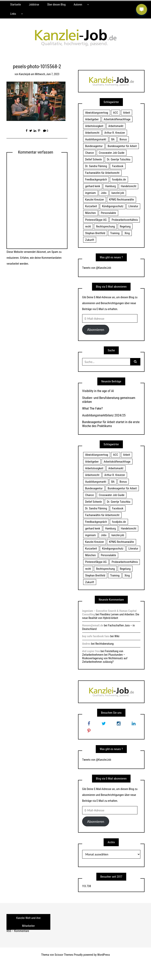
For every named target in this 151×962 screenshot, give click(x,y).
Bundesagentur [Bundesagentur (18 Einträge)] (94, 146)
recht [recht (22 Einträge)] (88, 226)
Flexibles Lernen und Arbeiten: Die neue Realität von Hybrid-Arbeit (110, 616)
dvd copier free (91, 651)
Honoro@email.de (92, 625)
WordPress (103, 954)
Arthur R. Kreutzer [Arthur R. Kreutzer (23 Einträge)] (114, 132)
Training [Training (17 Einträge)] (115, 233)
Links (13, 13)
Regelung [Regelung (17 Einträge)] (125, 226)
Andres (86, 643)
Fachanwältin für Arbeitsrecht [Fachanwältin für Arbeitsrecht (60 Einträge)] (102, 173)
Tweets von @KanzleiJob (96, 268)
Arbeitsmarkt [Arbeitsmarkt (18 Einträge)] (115, 126)
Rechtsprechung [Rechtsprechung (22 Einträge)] (105, 226)
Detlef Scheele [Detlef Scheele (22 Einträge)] (93, 159)
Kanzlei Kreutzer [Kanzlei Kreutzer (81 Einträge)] (94, 199)
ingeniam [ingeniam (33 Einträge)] (90, 193)
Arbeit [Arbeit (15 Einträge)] (126, 112)
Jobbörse (34, 4)
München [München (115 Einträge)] (90, 213)
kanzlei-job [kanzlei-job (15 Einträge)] (117, 193)
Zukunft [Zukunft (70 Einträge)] (89, 240)
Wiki (116, 636)
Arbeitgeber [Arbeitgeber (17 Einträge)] (92, 119)
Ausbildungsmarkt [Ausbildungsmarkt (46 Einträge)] (95, 139)
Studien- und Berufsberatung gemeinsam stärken (108, 400)
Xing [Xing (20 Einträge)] (127, 233)
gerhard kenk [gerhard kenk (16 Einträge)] (92, 186)
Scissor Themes (64, 954)
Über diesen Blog (56, 4)
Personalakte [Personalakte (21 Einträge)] (108, 213)
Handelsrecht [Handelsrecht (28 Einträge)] (128, 186)
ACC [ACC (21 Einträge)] (115, 112)
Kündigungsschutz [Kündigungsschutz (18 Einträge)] (112, 206)
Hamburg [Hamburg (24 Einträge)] (110, 186)
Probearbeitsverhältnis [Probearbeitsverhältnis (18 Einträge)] (125, 220)
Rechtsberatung (104, 643)
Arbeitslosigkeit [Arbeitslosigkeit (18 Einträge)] (94, 126)
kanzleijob (24, 74)
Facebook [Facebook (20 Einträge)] (117, 166)
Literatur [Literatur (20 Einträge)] (133, 206)
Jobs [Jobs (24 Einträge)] (104, 193)
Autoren (78, 4)
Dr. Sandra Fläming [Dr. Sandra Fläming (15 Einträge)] (96, 166)
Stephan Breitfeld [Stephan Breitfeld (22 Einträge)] (95, 233)
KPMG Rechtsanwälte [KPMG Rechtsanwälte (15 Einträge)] (121, 199)
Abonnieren (95, 330)
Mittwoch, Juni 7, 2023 (47, 74)
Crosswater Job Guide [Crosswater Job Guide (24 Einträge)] (111, 153)
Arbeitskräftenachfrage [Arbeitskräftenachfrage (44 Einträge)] (117, 119)
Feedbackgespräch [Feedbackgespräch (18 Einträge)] (96, 179)
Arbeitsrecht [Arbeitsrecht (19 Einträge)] (92, 132)
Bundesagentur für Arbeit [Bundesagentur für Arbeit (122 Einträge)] (122, 146)
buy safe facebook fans (96, 636)
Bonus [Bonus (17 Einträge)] (123, 139)
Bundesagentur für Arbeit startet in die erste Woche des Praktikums (111, 424)
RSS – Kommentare (17, 931)
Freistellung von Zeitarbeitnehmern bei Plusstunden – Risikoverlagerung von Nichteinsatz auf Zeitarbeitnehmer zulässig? (104, 656)
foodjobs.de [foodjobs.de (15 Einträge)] (119, 179)
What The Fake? (92, 408)
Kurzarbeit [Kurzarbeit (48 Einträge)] (91, 206)
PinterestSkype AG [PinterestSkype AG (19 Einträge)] (96, 220)
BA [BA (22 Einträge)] (113, 139)
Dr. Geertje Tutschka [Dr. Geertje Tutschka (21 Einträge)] (118, 159)
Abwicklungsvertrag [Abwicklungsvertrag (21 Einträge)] (96, 112)
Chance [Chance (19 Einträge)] (89, 153)
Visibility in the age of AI (98, 391)
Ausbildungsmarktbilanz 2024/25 (104, 415)
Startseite (15, 4)
